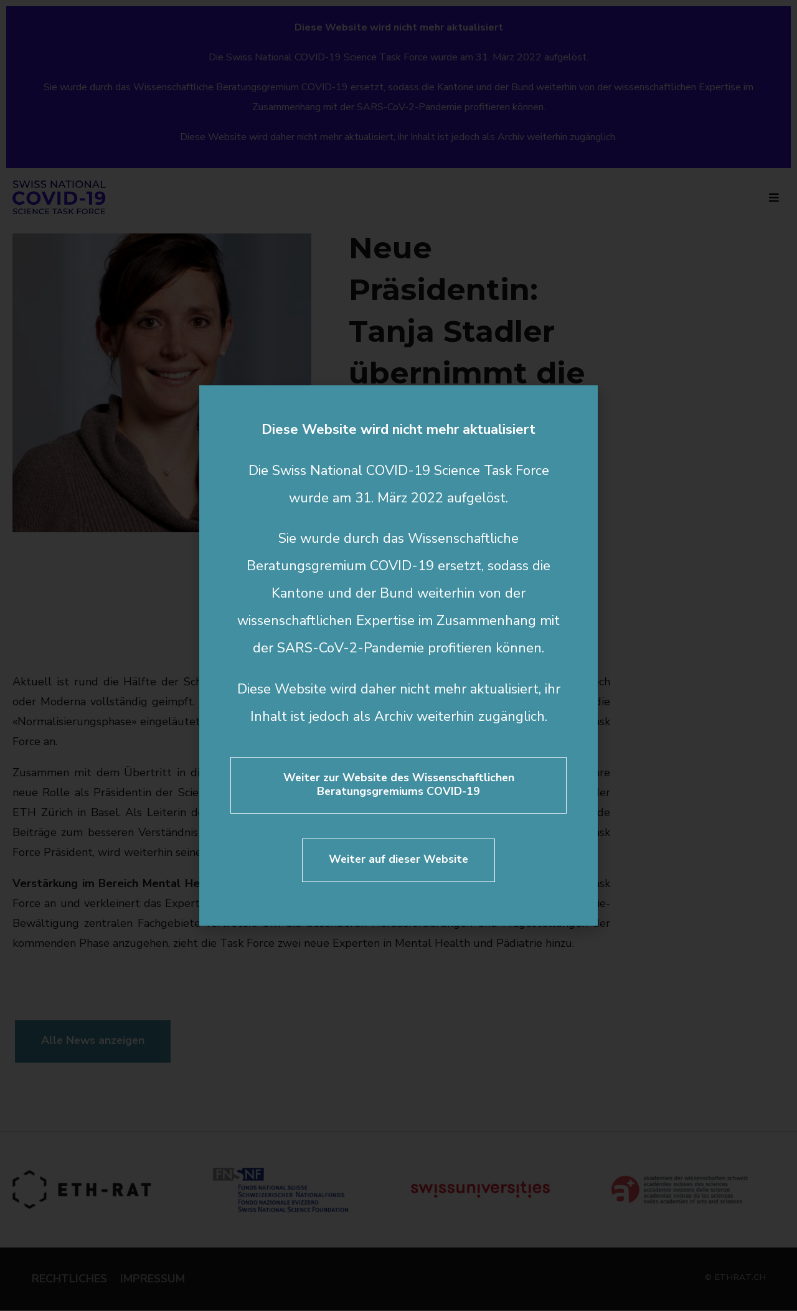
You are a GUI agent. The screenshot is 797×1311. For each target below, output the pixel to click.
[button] (579, 403)
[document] (398, 655)
